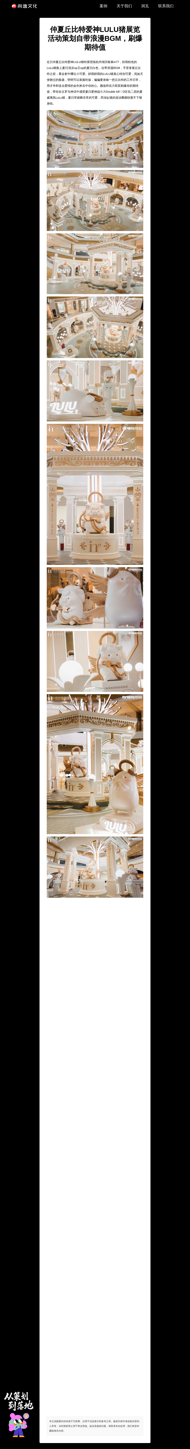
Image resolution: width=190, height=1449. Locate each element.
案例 (103, 6)
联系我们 (166, 6)
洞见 (145, 6)
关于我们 (124, 6)
